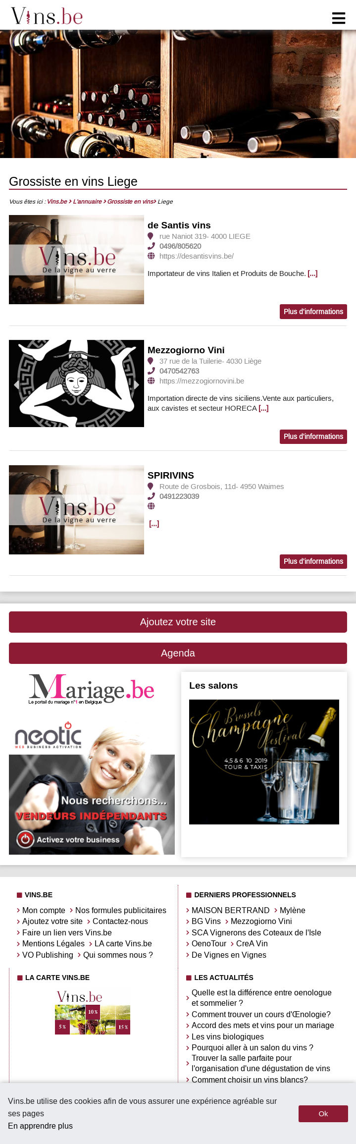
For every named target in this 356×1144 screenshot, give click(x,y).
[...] (312, 273)
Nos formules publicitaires (120, 910)
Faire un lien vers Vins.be (67, 932)
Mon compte (43, 910)
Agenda (178, 653)
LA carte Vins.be (123, 943)
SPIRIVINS (171, 475)
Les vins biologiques (228, 1037)
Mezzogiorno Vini (186, 350)
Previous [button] (17, 385)
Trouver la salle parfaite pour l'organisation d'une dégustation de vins (261, 1063)
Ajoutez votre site (178, 621)
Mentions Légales (53, 943)
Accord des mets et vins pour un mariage (263, 1025)
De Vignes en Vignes (229, 955)
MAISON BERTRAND (231, 910)
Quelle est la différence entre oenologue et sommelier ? (262, 997)
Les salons (213, 685)
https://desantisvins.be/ (196, 256)
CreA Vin (252, 943)
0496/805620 (180, 246)
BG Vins (206, 921)
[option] (77, 260)
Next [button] (136, 385)
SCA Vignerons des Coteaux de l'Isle (256, 932)
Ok (323, 1113)
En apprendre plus (40, 1126)
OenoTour (209, 943)
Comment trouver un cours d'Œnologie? (261, 1014)
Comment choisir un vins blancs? (250, 1080)
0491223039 (179, 496)
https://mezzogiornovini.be (201, 381)
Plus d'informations (313, 312)
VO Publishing (47, 955)
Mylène (292, 910)
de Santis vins (179, 225)
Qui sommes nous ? (118, 955)
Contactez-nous (120, 921)
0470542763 (179, 371)
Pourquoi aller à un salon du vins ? (252, 1047)
